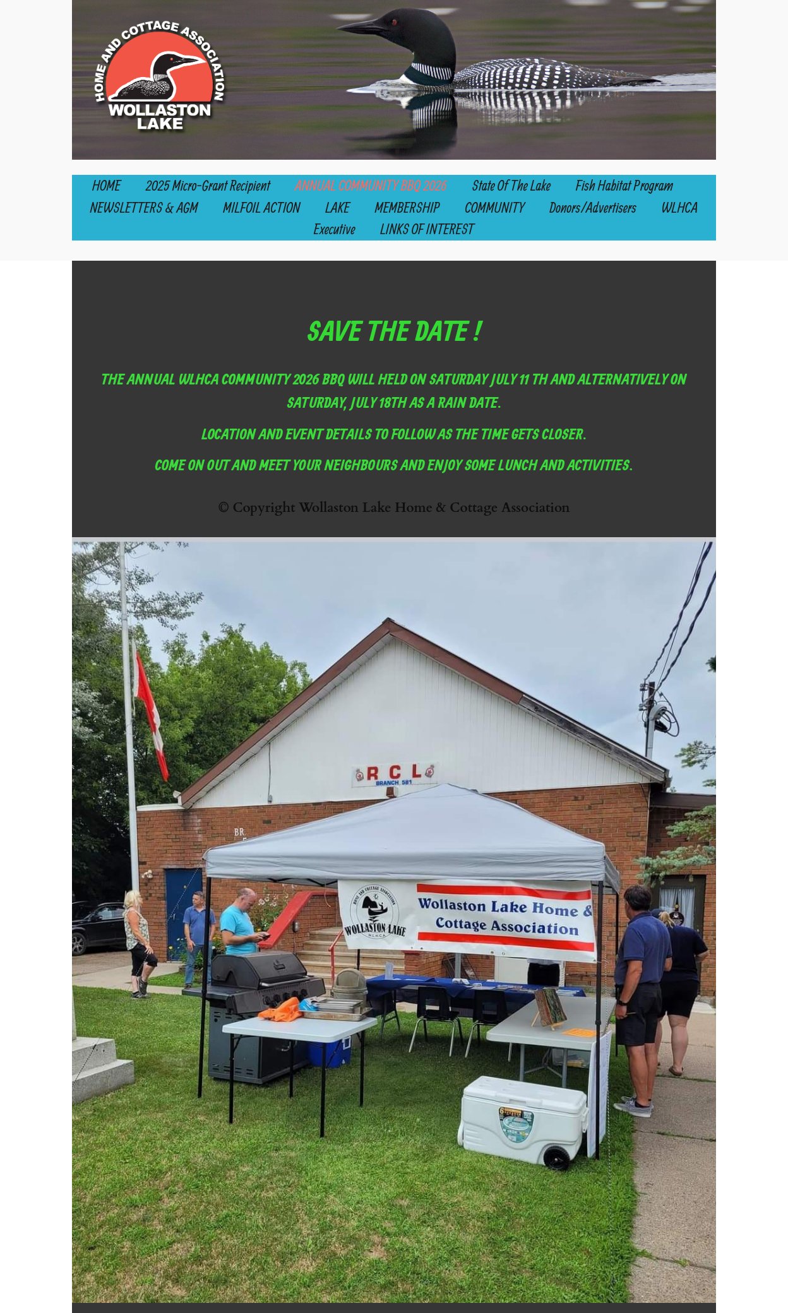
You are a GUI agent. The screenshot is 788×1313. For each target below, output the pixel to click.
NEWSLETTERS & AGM (144, 207)
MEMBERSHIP (407, 207)
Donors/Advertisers (593, 207)
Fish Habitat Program (624, 185)
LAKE (338, 207)
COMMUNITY (495, 207)
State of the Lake (511, 185)
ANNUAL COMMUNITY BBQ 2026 (371, 185)
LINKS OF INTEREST (427, 228)
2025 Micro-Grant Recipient (208, 185)
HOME (106, 185)
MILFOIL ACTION (261, 207)
